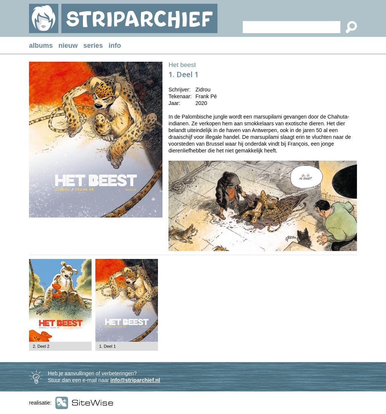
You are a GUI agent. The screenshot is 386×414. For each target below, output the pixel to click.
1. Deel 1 (107, 346)
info (115, 45)
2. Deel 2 (41, 346)
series (93, 45)
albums (41, 45)
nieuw (68, 45)
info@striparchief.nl (135, 380)
